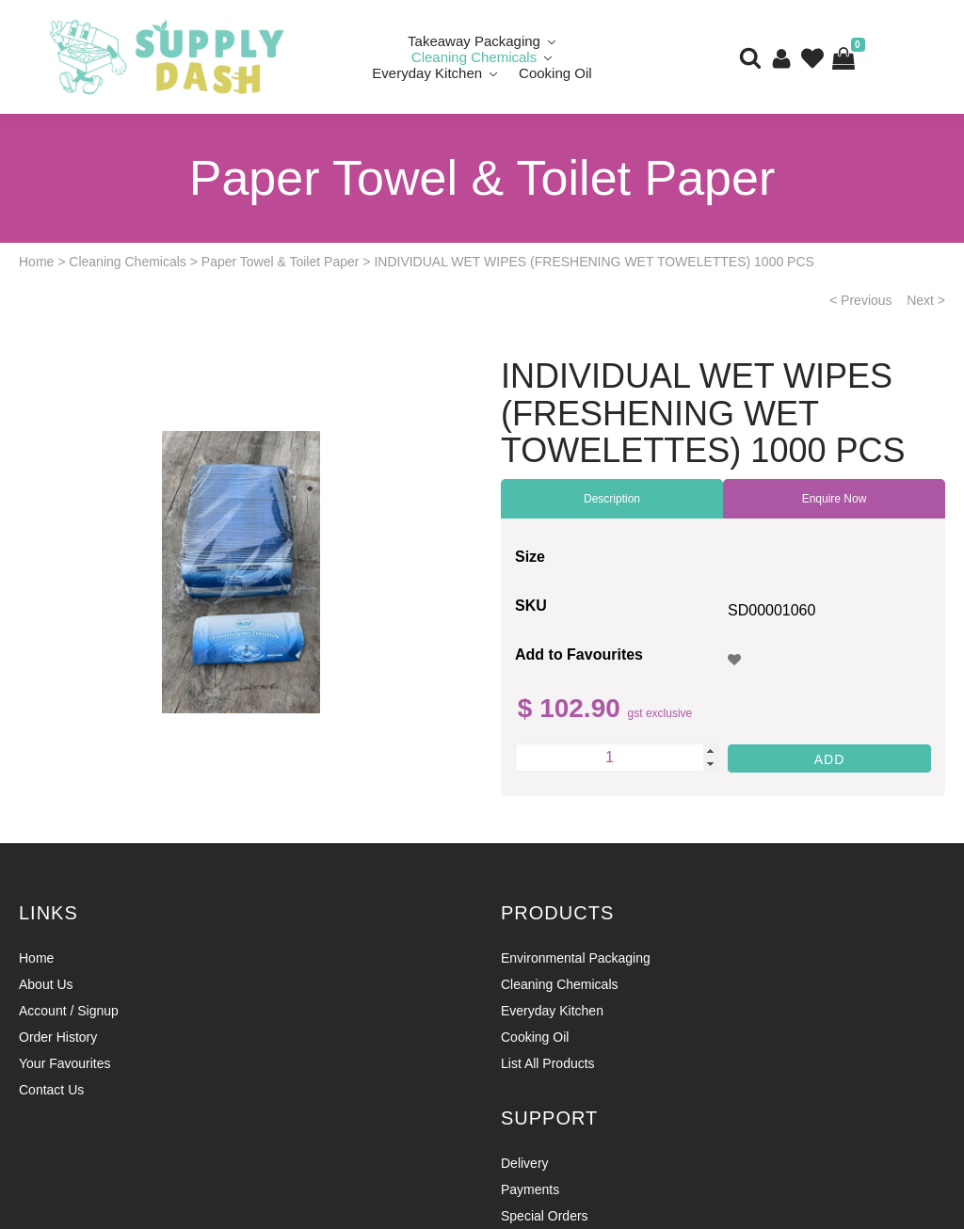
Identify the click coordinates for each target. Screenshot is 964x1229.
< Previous (860, 300)
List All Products (548, 1063)
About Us (46, 984)
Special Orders (544, 1215)
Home (36, 261)
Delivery (525, 1163)
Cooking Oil (555, 73)
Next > (926, 300)
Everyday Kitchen (427, 73)
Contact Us (51, 1089)
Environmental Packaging (576, 958)
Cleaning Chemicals (127, 261)
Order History (58, 1037)
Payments (530, 1189)
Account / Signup (69, 1010)
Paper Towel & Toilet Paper (280, 261)
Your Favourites (65, 1063)
